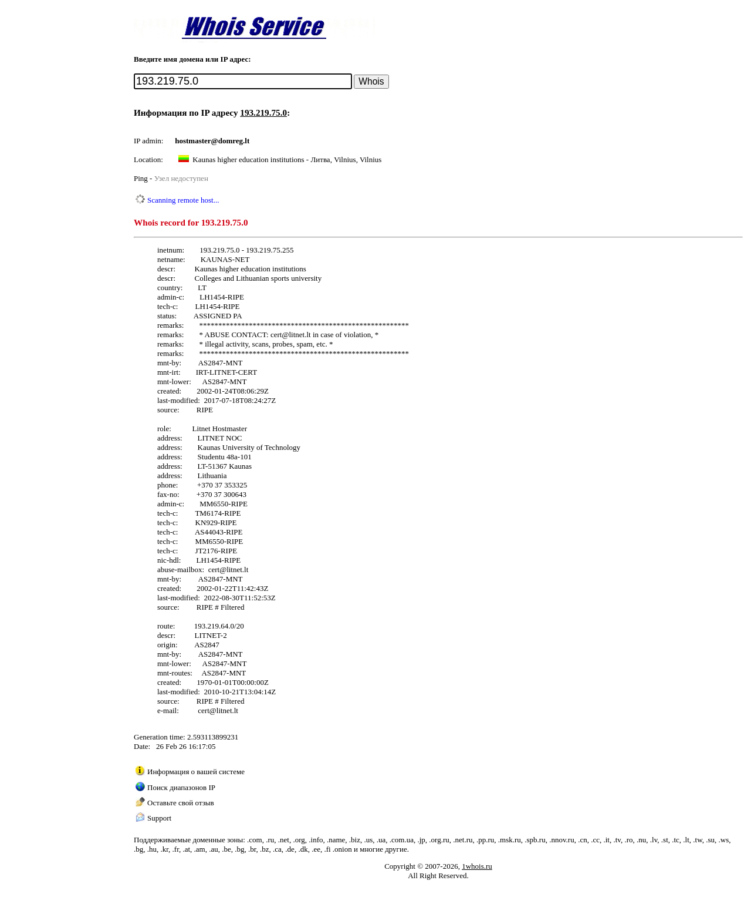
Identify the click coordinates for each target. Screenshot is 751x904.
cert (276, 334)
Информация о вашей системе (196, 771)
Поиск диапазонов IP (181, 787)
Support (159, 818)
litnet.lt (299, 334)
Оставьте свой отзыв (180, 802)
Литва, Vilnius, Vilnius (345, 159)
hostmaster (193, 140)
